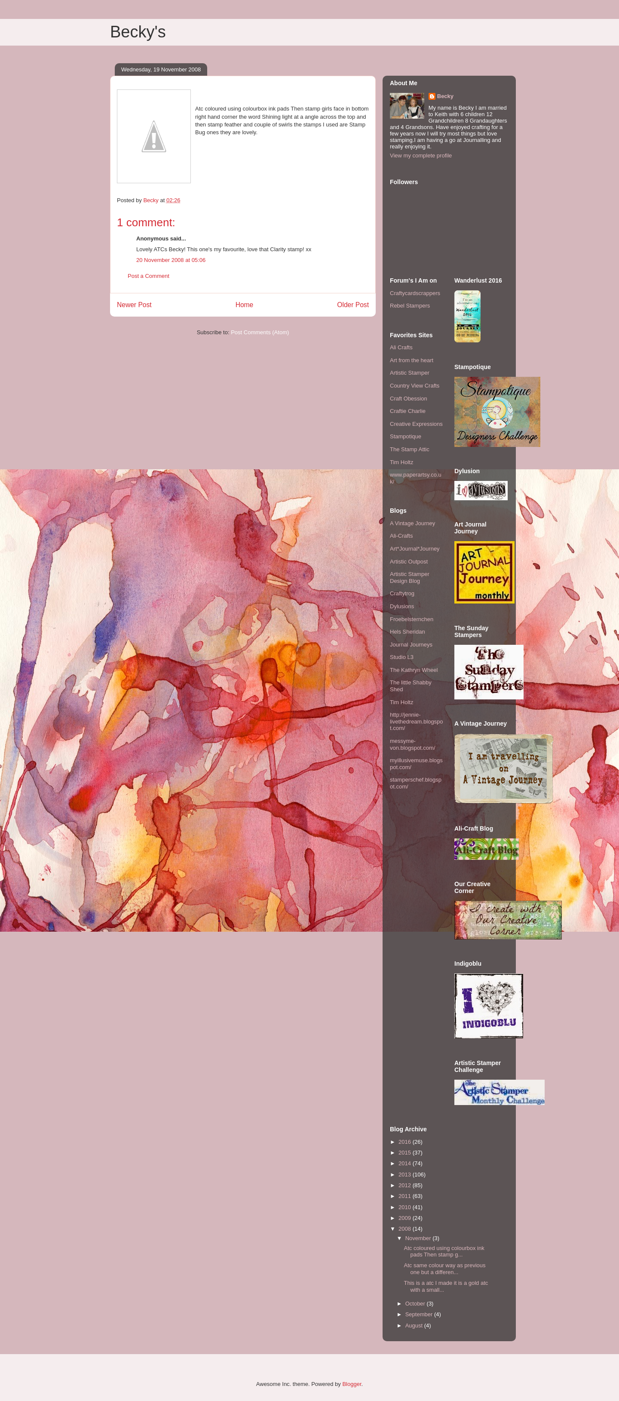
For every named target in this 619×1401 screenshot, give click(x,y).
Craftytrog (402, 593)
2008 (405, 1228)
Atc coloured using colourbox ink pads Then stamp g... (444, 1251)
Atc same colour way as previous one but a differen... (444, 1268)
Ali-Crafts (401, 536)
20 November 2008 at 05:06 (170, 260)
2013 (405, 1174)
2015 (405, 1152)
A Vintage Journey (412, 523)
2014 (405, 1163)
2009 (405, 1218)
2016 (405, 1142)
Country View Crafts (414, 385)
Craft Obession (408, 398)
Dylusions (402, 606)
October (416, 1303)
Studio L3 (402, 657)
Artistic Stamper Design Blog (409, 577)
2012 (405, 1185)
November (419, 1238)
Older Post (353, 304)
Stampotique (405, 436)
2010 (405, 1207)
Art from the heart (411, 360)
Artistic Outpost (409, 561)
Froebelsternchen (411, 619)
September (419, 1314)
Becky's (138, 32)
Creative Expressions (416, 424)
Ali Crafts (401, 347)
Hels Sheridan (407, 631)
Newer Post (134, 304)
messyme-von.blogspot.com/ (412, 744)
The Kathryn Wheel (414, 670)
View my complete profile (421, 155)
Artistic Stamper (409, 372)
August (414, 1325)
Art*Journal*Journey (415, 548)
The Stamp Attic (409, 449)
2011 (405, 1196)
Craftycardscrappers (415, 293)
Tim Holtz (401, 462)
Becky (445, 96)
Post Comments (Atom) (260, 332)
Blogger (351, 1384)
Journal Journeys (411, 644)
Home (245, 304)
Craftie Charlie (408, 411)
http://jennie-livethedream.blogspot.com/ (416, 721)
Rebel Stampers (410, 305)
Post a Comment (148, 276)
